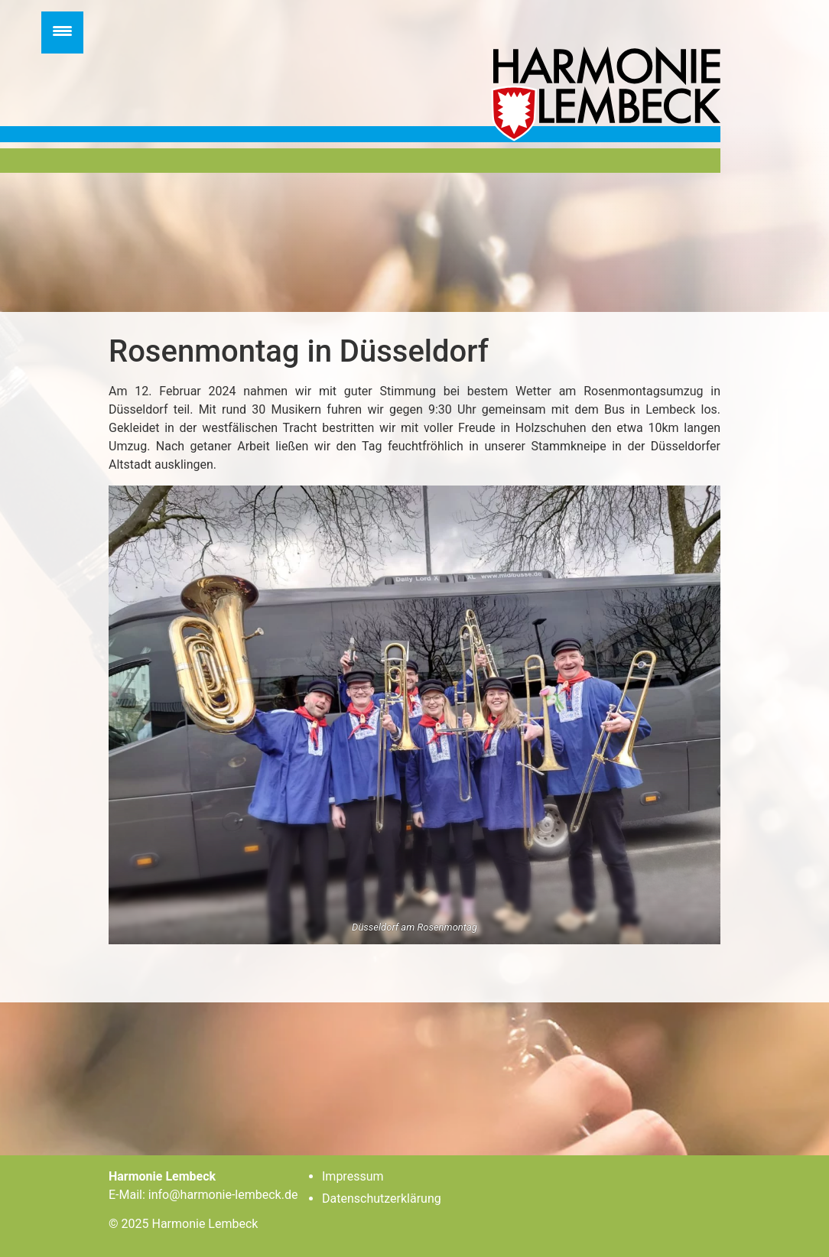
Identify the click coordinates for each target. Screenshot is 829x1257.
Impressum (353, 1176)
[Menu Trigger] (62, 32)
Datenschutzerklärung (381, 1198)
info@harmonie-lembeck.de (223, 1194)
